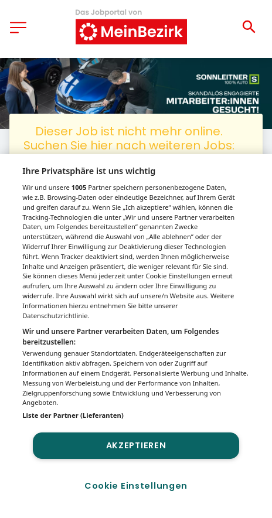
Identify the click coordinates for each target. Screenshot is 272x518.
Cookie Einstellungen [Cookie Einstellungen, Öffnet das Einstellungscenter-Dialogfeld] (136, 486)
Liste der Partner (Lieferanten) (73, 415)
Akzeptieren (136, 445)
